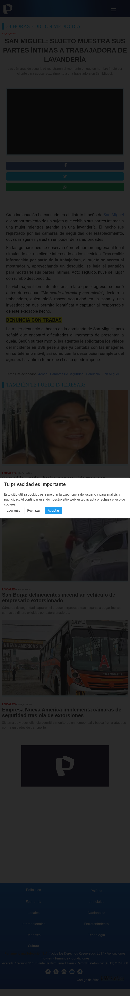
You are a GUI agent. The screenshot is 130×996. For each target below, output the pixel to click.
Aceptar (53, 510)
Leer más (13, 510)
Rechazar (34, 510)
